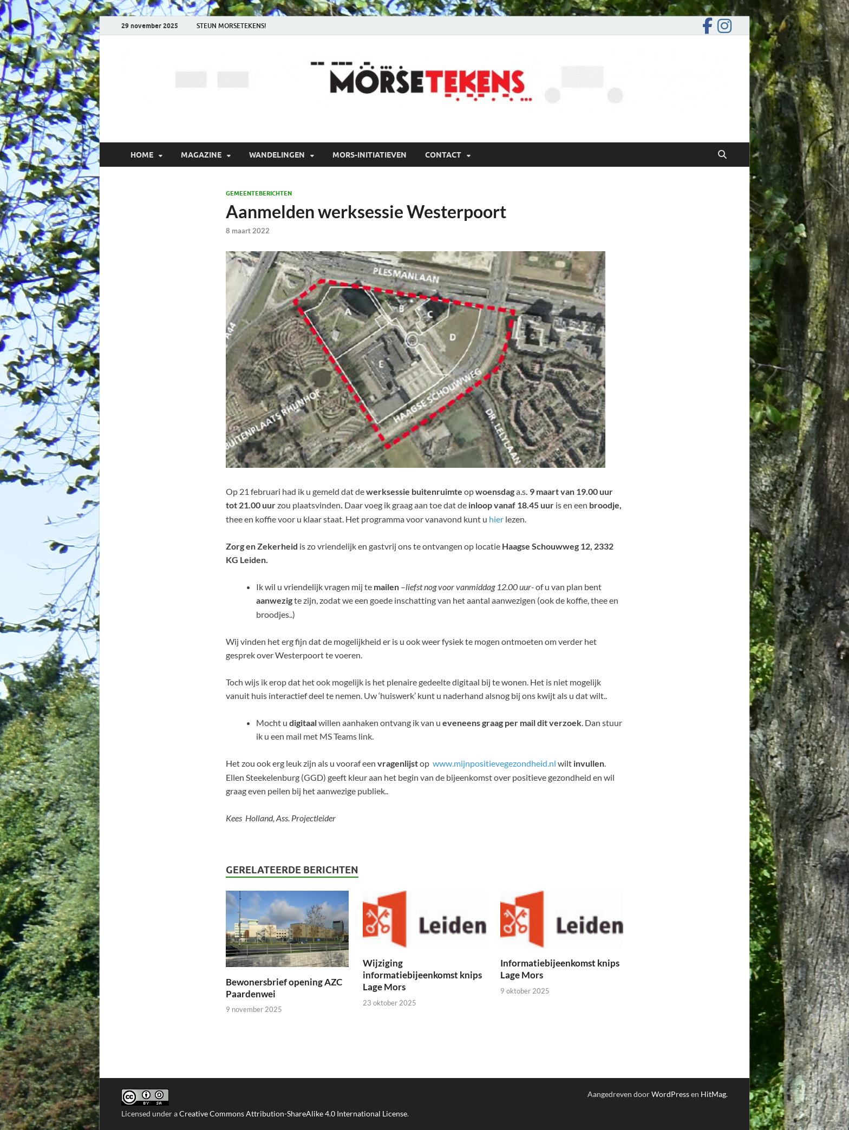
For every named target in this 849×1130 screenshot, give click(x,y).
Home (141, 155)
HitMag (713, 1094)
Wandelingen (277, 155)
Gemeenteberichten (259, 193)
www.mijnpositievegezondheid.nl (494, 763)
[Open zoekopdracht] (722, 154)
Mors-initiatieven (369, 155)
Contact (443, 155)
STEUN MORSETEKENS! (231, 26)
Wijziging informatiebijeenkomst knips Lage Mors (422, 974)
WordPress (670, 1094)
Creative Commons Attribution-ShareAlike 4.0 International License (293, 1113)
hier (496, 519)
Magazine (201, 155)
